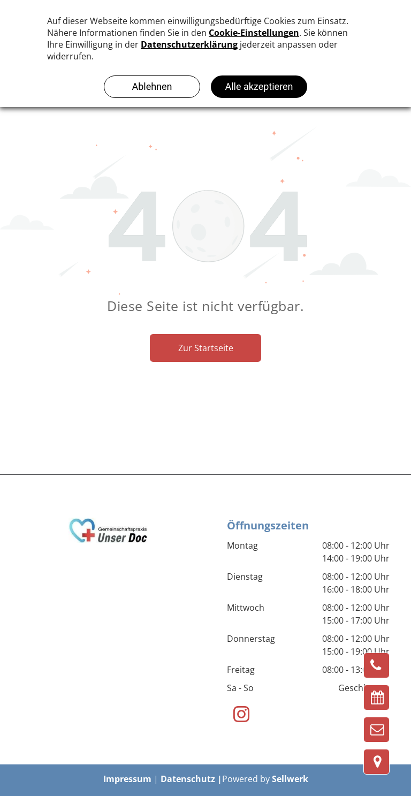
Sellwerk (290, 779)
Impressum (127, 779)
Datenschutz (188, 779)
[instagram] (241, 715)
